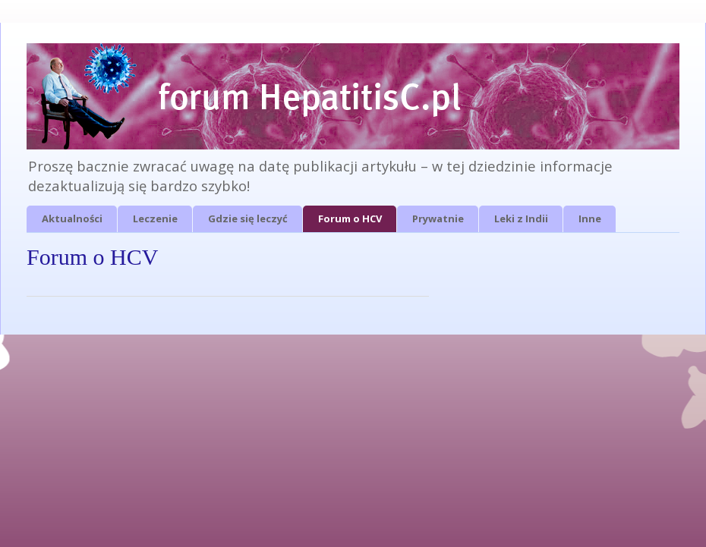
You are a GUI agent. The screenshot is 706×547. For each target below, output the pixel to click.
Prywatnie (438, 218)
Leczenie (155, 218)
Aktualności (72, 218)
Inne (589, 218)
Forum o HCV (350, 218)
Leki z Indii (521, 218)
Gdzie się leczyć (248, 218)
